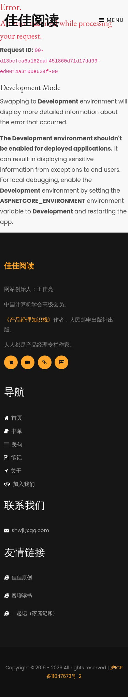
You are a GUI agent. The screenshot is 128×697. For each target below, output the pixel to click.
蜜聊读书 (18, 595)
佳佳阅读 (31, 20)
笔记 (13, 457)
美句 (13, 444)
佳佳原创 (18, 577)
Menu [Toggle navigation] (111, 20)
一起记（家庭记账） (31, 613)
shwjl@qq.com (26, 530)
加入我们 (19, 484)
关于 (13, 471)
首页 (13, 418)
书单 (13, 431)
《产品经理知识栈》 (28, 320)
